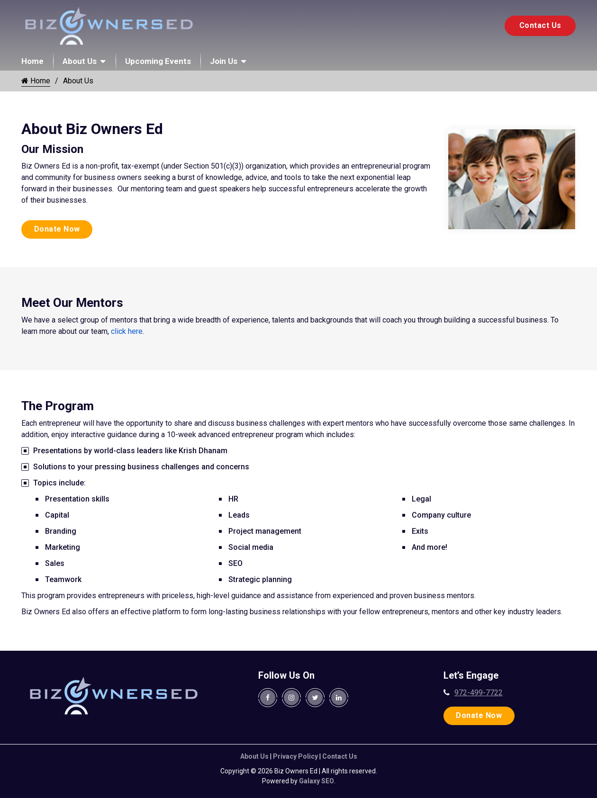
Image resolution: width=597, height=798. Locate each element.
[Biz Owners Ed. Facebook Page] (267, 697)
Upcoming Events (158, 61)
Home (32, 61)
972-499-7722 (478, 692)
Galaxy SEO (316, 781)
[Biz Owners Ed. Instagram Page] (291, 697)
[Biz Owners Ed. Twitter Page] (315, 697)
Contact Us (540, 25)
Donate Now (57, 228)
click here (127, 331)
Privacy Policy (295, 756)
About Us (80, 61)
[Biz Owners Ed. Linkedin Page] (338, 697)
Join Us (223, 61)
